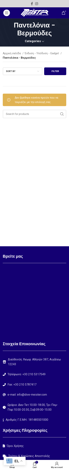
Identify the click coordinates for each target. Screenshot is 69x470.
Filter (55, 71)
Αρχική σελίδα (12, 53)
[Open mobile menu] (6, 12)
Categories (33, 41)
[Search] (34, 114)
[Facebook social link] (32, 3)
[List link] (34, 374)
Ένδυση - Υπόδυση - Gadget (42, 53)
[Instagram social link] (36, 3)
